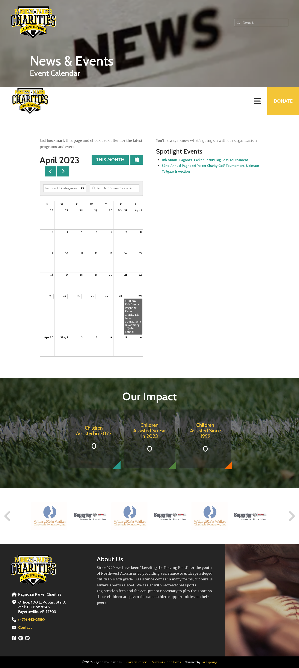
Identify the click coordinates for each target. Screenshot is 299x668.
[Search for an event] (115, 188)
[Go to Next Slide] (292, 516)
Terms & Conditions (166, 662)
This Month (110, 160)
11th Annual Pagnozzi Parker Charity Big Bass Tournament (205, 160)
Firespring (209, 662)
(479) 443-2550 (31, 619)
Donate (283, 101)
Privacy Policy (136, 662)
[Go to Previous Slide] (7, 516)
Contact (25, 627)
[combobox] (261, 22)
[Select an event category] (64, 188)
